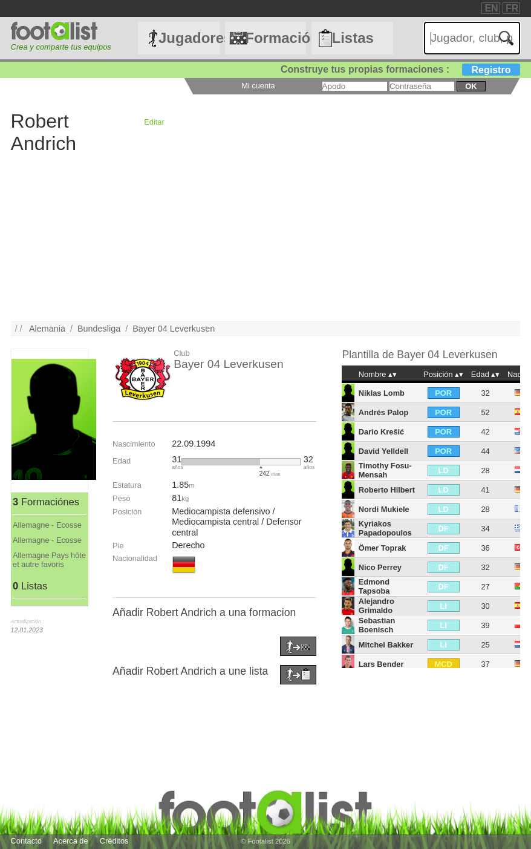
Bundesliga (98, 328)
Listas (353, 38)
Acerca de (70, 840)
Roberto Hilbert (387, 489)
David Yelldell (383, 451)
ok (471, 86)
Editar (154, 121)
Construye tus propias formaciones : (401, 69)
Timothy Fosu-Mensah (385, 470)
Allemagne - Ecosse (47, 524)
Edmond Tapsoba (374, 586)
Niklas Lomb (382, 393)
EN (491, 8)
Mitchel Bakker (386, 644)
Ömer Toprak (382, 547)
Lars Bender (381, 664)
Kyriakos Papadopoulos (385, 528)
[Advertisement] (266, 236)
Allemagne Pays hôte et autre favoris (49, 560)
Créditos (114, 840)
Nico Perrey (380, 567)
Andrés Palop (384, 412)
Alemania (47, 328)
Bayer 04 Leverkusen (173, 328)
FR (512, 8)
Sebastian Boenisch (377, 625)
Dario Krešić (381, 431)
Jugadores (189, 38)
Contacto (26, 840)
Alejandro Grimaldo (376, 606)
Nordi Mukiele (384, 509)
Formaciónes (275, 38)
